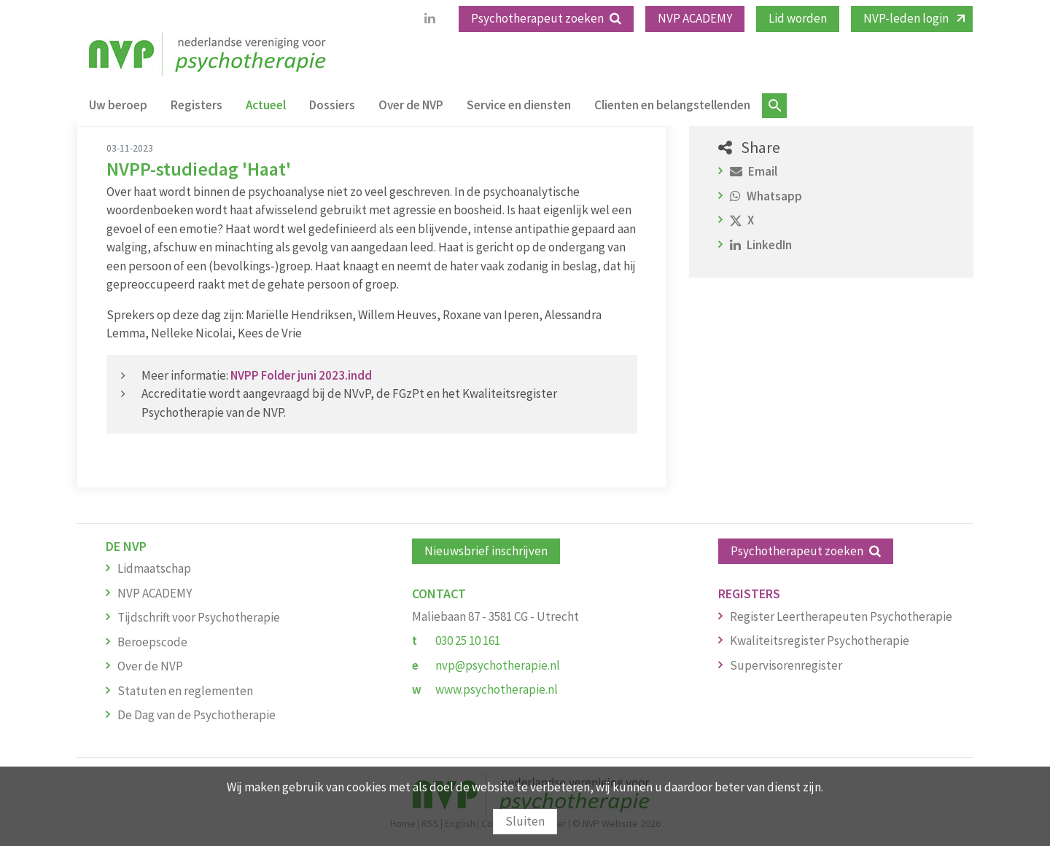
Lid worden (798, 18)
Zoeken (774, 105)
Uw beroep (118, 105)
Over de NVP (410, 105)
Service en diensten (519, 105)
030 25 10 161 (467, 640)
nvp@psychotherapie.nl (497, 665)
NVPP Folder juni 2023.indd (301, 375)
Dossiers (332, 105)
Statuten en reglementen (185, 691)
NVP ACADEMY (695, 18)
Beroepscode (152, 642)
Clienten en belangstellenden (672, 105)
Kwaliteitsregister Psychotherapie (819, 640)
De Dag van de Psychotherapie (196, 715)
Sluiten (525, 821)
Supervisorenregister (786, 665)
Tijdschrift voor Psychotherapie (198, 617)
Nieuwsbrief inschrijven (486, 551)
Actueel (266, 105)
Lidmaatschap (154, 568)
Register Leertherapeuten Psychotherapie (841, 616)
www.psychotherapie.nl (496, 689)
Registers (196, 105)
